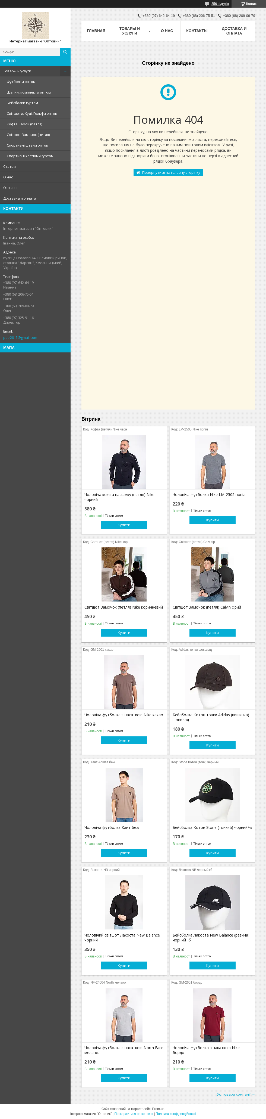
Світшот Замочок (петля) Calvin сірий (207, 607)
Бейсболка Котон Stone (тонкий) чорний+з (212, 827)
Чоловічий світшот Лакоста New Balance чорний (122, 938)
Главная (96, 31)
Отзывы (10, 187)
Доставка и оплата (19, 198)
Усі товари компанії (234, 1094)
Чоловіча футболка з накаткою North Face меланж (123, 1050)
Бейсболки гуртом (22, 102)
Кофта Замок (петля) (24, 124)
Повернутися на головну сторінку (171, 172)
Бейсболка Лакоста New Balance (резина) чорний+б (211, 938)
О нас (8, 177)
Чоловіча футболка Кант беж (111, 827)
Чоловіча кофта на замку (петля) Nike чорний (119, 497)
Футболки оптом (21, 81)
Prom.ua (158, 1109)
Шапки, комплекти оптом (29, 92)
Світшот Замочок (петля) (28, 134)
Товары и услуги (17, 71)
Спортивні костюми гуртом (30, 155)
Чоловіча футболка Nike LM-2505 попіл (209, 494)
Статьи (9, 166)
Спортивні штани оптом (28, 145)
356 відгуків (220, 4)
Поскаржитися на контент (133, 1114)
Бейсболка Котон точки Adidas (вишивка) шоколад (211, 717)
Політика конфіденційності (176, 1114)
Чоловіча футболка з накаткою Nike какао (123, 714)
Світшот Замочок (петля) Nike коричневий (123, 607)
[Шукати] (65, 52)
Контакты (196, 31)
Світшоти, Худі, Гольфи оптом (32, 113)
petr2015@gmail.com (20, 337)
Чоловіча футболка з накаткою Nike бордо (206, 1050)
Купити (124, 524)
